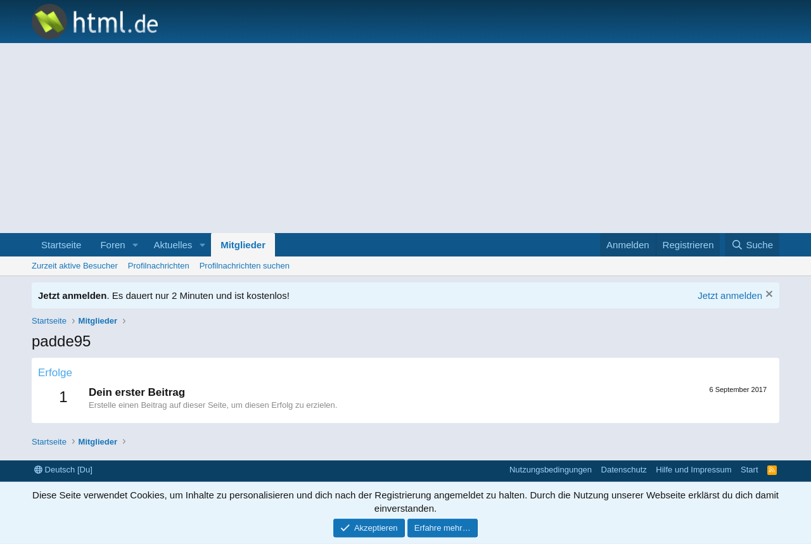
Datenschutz (624, 469)
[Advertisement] (405, 138)
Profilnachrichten (158, 265)
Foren (112, 244)
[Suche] (752, 244)
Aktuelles (172, 244)
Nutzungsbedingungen (550, 469)
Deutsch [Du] (63, 469)
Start (749, 469)
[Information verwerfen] (767, 295)
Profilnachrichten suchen (245, 265)
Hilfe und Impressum (693, 469)
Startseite (61, 244)
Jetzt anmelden (730, 295)
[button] (135, 244)
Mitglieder (242, 244)
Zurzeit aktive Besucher (75, 265)
